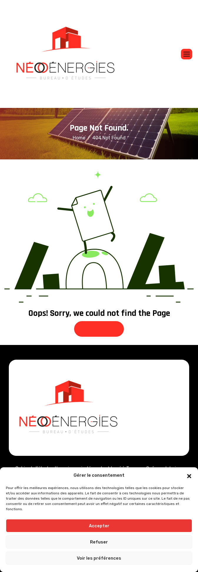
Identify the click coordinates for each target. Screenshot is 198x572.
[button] (189, 475)
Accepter (99, 525)
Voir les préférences (99, 558)
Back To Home (99, 329)
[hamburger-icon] (186, 54)
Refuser (99, 542)
